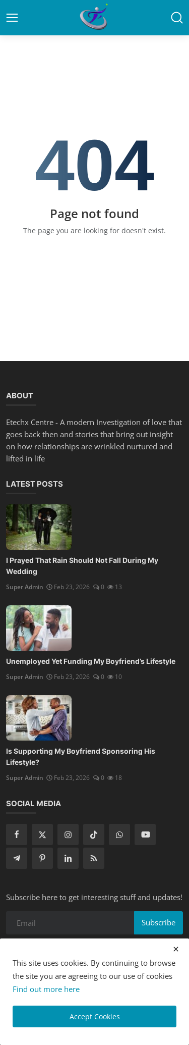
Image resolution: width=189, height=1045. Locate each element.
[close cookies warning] (176, 949)
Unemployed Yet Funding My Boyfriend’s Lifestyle (90, 661)
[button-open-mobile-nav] (12, 17)
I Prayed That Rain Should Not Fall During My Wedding (82, 566)
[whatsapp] (119, 834)
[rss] (93, 858)
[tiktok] (93, 834)
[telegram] (16, 858)
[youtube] (145, 834)
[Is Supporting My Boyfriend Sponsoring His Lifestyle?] (39, 718)
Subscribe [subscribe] (158, 922)
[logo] (95, 18)
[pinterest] (42, 858)
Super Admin (24, 587)
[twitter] (42, 834)
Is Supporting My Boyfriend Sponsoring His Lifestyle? (80, 756)
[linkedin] (68, 858)
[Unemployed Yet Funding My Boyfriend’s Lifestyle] (39, 628)
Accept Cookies (95, 1016)
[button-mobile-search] (177, 17)
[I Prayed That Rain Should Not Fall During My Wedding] (39, 527)
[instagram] (68, 834)
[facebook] (16, 834)
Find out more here (46, 989)
